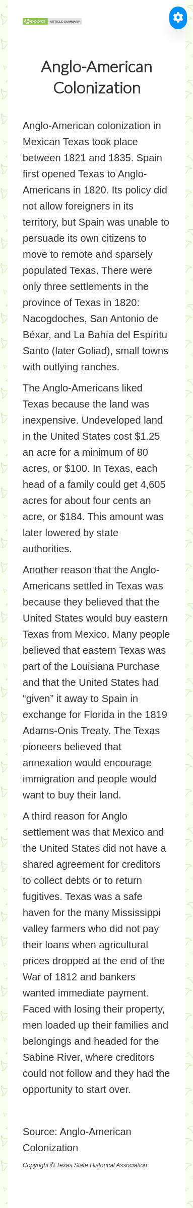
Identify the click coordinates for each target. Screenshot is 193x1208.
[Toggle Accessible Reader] (178, 18)
